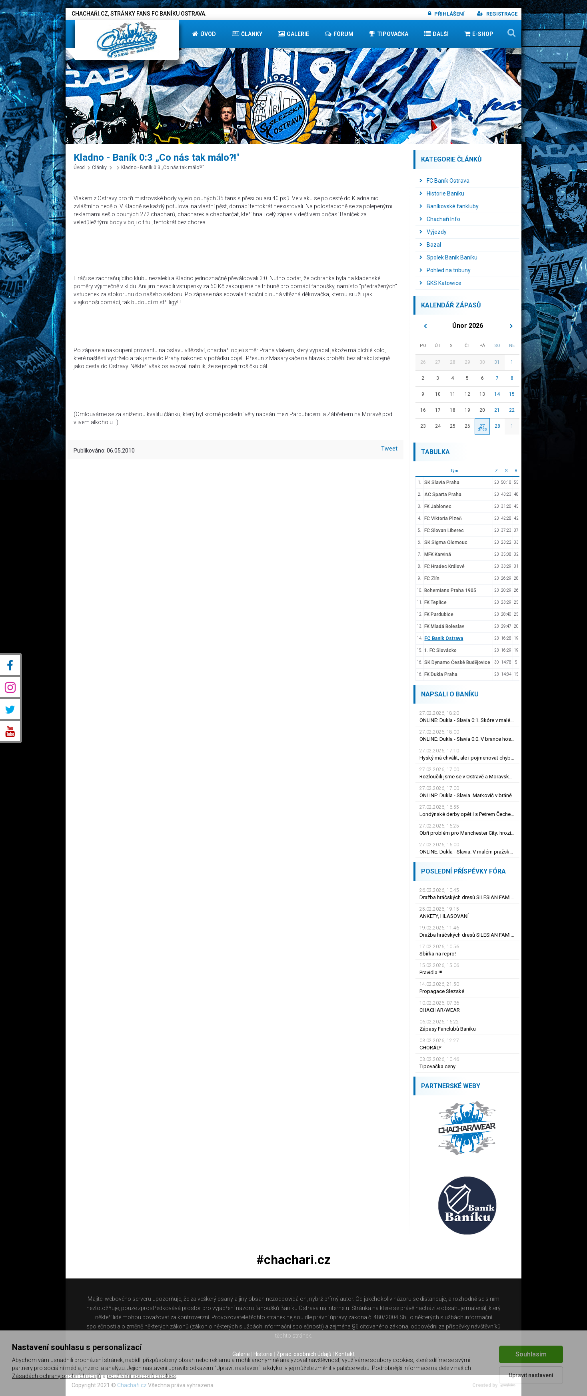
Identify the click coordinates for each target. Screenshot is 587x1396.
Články (247, 33)
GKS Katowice (440, 283)
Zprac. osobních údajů (303, 1354)
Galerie (293, 33)
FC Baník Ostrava (444, 180)
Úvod (204, 33)
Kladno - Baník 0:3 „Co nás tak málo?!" (160, 167)
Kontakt (345, 1354)
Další (436, 33)
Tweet (389, 448)
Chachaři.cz (132, 1385)
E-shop (478, 33)
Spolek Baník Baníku (448, 257)
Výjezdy (433, 232)
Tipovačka (388, 33)
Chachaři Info (439, 219)
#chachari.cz (293, 1259)
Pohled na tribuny (445, 270)
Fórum (339, 33)
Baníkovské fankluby (449, 206)
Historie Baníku (441, 193)
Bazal (430, 244)
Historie (263, 1354)
